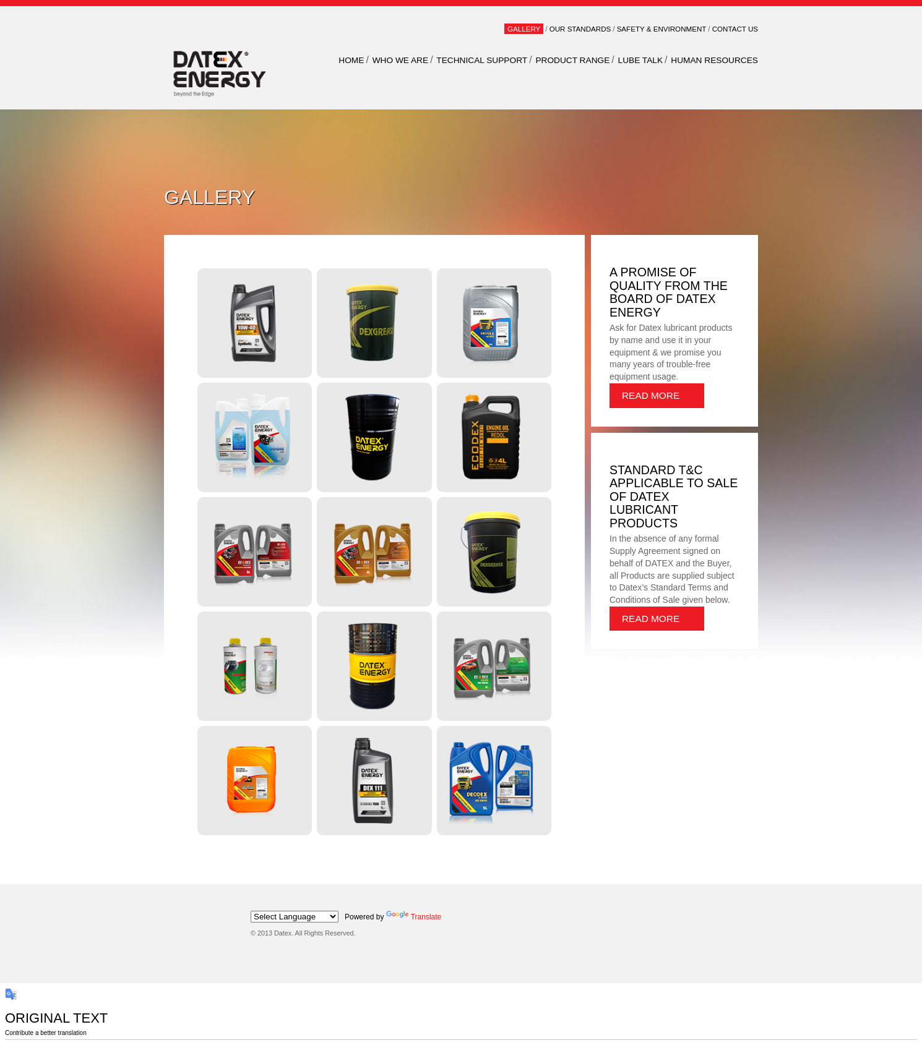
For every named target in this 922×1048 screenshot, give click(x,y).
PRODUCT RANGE (572, 60)
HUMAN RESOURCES (714, 60)
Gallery (523, 29)
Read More (650, 395)
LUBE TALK (640, 60)
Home (351, 60)
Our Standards (580, 29)
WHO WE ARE (401, 60)
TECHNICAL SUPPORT (481, 60)
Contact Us (735, 29)
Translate (414, 917)
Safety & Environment (662, 29)
